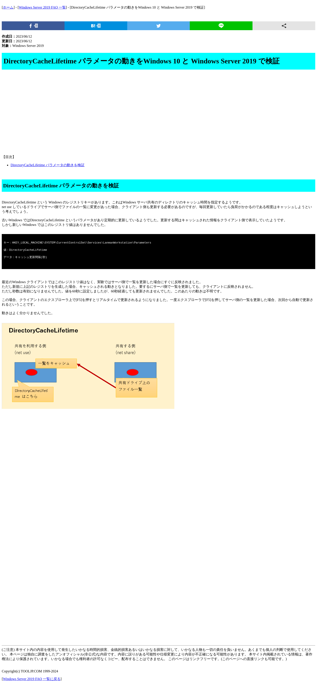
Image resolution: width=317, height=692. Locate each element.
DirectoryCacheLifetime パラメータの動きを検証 (48, 165)
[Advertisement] (134, 116)
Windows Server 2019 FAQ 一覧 (42, 7)
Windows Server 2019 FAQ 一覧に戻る (31, 684)
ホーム (8, 7)
